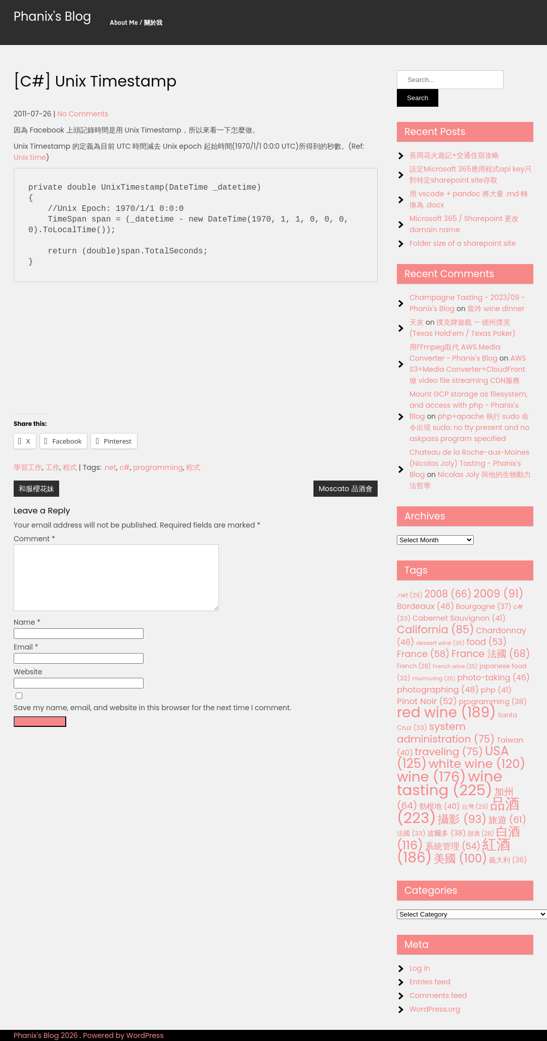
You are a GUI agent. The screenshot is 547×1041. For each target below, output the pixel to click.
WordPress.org (435, 1009)
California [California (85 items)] (435, 629)
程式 (70, 467)
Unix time (30, 157)
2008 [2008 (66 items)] (447, 594)
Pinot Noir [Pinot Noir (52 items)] (427, 701)
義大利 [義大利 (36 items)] (508, 860)
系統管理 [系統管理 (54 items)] (453, 846)
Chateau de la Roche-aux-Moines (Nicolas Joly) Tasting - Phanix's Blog (469, 463)
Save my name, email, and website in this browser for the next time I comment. (152, 720)
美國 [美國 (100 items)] (460, 858)
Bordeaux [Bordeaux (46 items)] (425, 606)
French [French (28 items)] (414, 666)
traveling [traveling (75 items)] (449, 752)
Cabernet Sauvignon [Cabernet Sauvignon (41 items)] (459, 618)
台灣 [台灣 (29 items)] (475, 806)
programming (158, 467)
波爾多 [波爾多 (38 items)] (446, 833)
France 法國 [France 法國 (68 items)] (490, 654)
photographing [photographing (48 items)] (438, 690)
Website (28, 684)
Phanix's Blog (52, 16)
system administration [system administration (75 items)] (446, 732)
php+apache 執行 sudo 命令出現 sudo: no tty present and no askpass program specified (469, 427)
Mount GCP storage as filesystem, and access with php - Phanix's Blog (468, 405)
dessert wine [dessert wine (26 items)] (440, 643)
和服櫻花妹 (36, 489)
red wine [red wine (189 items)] (446, 712)
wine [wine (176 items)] (431, 777)
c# (124, 467)
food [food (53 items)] (487, 642)
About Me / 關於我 (136, 22)
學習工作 (28, 467)
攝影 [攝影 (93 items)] (462, 819)
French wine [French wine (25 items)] (455, 666)
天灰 (416, 322)
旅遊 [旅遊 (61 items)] (507, 819)
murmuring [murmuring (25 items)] (433, 678)
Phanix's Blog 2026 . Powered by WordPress (89, 1035)
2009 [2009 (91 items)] (498, 593)
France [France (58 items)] (423, 653)
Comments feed (438, 995)
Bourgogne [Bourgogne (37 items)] (484, 606)
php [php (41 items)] (496, 689)
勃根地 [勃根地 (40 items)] (439, 806)
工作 (52, 467)
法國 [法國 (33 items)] (411, 833)
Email (26, 659)
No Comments (82, 114)
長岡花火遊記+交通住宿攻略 (454, 155)
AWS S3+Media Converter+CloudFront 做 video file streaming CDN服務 (467, 369)
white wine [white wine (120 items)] (477, 763)
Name (27, 634)
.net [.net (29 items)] (410, 595)
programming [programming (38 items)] (493, 702)
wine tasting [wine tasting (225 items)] (450, 783)
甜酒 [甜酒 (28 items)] (481, 834)
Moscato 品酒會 (345, 489)
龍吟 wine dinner (496, 308)
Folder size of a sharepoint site (462, 243)
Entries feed (429, 982)
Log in (419, 968)
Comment (34, 539)
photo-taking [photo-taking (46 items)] (494, 677)
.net (109, 467)
